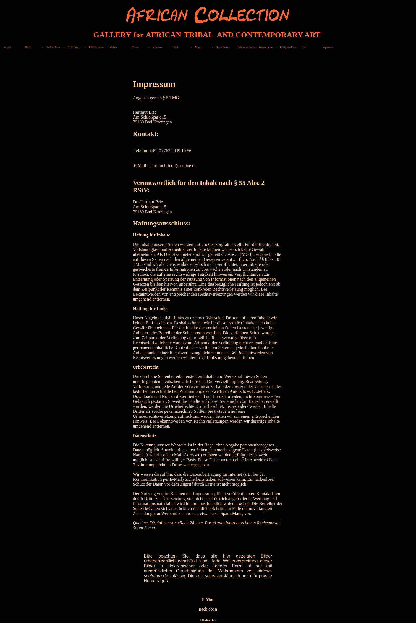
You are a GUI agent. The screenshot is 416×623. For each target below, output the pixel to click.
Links (304, 47)
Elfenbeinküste (96, 47)
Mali (176, 47)
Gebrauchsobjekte (246, 47)
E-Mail (208, 599)
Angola (7, 47)
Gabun (113, 47)
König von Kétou (288, 47)
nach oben (208, 609)
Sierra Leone (222, 47)
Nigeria (199, 47)
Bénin (28, 47)
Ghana (135, 47)
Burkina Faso (53, 47)
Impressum (328, 47)
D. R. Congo (74, 47)
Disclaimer (159, 523)
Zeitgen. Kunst (266, 47)
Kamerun (157, 47)
